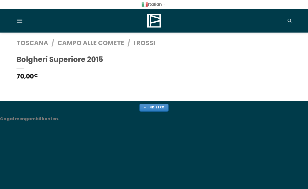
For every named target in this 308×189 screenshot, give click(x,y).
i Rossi (144, 43)
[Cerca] (289, 21)
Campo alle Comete (90, 43)
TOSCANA (32, 43)
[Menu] (20, 20)
